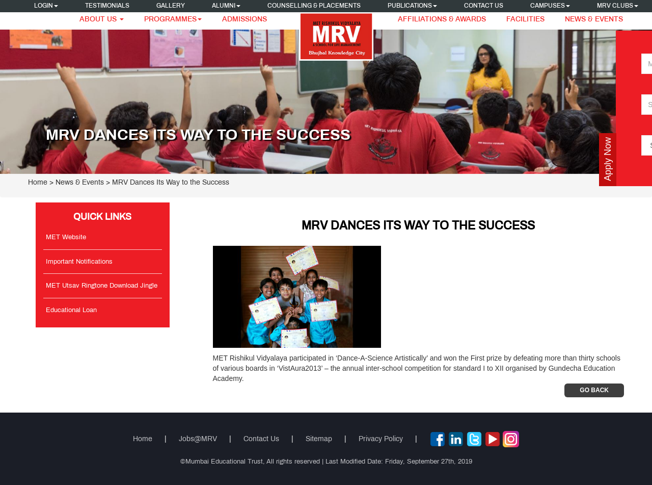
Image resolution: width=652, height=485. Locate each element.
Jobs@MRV (198, 439)
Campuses (550, 6)
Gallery (170, 6)
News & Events (594, 19)
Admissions (244, 19)
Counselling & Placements (314, 6)
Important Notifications (79, 262)
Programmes (173, 19)
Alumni (226, 6)
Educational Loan (71, 311)
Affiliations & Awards (442, 19)
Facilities (525, 19)
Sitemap (319, 439)
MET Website (66, 238)
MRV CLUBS (617, 6)
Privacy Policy (381, 439)
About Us (101, 19)
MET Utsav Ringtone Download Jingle (101, 286)
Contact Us (483, 6)
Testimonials (107, 6)
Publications (412, 6)
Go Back (594, 390)
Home (37, 183)
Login (46, 6)
